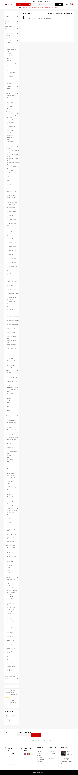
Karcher (7, 21)
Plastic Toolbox (11, 473)
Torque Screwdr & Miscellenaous (11, 542)
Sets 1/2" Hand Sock (12, 197)
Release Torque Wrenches (10, 538)
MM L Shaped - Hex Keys (11, 259)
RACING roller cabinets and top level (11, 477)
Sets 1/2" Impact (11, 351)
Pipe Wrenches (10, 353)
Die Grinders (10, 565)
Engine (8, 67)
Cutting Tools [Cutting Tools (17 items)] (40, 7)
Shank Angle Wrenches (10, 651)
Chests (8, 468)
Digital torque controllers (10, 517)
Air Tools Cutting (11, 547)
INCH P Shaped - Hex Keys (12, 238)
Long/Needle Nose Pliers (11, 390)
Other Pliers (10, 393)
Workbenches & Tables (11, 502)
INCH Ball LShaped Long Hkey (11, 230)
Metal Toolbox (10, 471)
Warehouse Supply (10, 676)
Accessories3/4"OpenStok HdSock (13, 163)
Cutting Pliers (10, 375)
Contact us (51, 751)
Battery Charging (11, 47)
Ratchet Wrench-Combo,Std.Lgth (11, 647)
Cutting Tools (8, 16)
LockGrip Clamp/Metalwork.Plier (12, 386)
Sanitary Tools (10, 367)
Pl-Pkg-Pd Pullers (11, 429)
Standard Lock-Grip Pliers (11, 409)
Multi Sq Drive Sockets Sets (10, 171)
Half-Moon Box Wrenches (10, 604)
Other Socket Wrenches (10, 637)
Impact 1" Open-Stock (11, 333)
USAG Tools (52, 13)
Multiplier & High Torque (11, 529)
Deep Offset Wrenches (10, 597)
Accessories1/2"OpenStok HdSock (13, 155)
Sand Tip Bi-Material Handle (12, 452)
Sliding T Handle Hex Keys (12, 282)
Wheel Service (10, 83)
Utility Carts (10, 494)
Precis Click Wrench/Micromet (11, 533)
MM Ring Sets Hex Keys (11, 273)
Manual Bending (11, 358)
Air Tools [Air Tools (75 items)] (28, 7)
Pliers (7, 370)
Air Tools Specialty (11, 559)
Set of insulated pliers (11, 401)
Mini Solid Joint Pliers (11, 123)
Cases (8, 466)
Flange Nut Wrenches (12, 600)
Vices (8, 91)
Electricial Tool (10, 119)
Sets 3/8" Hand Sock (12, 204)
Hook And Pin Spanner (10, 614)
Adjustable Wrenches (12, 587)
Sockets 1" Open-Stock (11, 208)
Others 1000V (10, 130)
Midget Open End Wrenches (11, 622)
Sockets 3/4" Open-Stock (11, 220)
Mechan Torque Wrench (10, 525)
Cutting (8, 93)
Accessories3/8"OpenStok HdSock (13, 167)
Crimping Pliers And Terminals (12, 116)
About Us (40, 1)
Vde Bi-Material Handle (11, 460)
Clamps (9, 88)
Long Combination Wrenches (11, 618)
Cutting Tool (9, 111)
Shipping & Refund (53, 756)
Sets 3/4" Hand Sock (12, 202)
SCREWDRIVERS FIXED (11, 437)
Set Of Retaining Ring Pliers (12, 405)
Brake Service (10, 58)
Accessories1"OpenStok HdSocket (13, 151)
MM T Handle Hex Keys (11, 277)
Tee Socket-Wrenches (12, 673)
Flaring (8, 356)
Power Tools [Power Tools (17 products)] (8, 720)
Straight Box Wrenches (10, 669)
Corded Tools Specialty (10, 562)
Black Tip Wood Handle (11, 444)
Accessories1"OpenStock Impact (13, 312)
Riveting (9, 108)
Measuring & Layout (10, 26)
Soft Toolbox (10, 483)
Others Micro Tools (11, 132)
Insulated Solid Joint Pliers (12, 382)
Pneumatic (8, 28)
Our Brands (51, 758)
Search (59, 4)
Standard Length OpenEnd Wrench (11, 665)
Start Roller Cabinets (12, 492)
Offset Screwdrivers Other (12, 448)
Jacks (8, 70)
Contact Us (47, 1)
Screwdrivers (10, 575)
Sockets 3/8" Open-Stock (11, 224)
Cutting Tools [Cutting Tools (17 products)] (9, 718)
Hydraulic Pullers (11, 422)
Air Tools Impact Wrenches (11, 553)
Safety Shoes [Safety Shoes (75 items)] (55, 7)
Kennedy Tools (9, 23)
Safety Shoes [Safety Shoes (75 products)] (9, 723)
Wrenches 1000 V (11, 144)
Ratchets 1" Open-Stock (11, 175)
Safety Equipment (9, 33)
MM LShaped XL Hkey (12, 266)
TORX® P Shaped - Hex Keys (11, 302)
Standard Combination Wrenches (10, 661)
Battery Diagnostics (12, 49)
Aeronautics (9, 42)
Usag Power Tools (59, 13)
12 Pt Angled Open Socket (11, 580)
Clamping (8, 86)
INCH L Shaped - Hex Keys (12, 234)
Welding (7, 678)
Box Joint (9, 372)
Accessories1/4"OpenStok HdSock (13, 159)
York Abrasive (8, 681)
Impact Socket (9, 306)
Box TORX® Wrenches (12, 590)
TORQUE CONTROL (10, 508)
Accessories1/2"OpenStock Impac (14, 317)
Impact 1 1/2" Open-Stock (12, 329)
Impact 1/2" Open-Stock (11, 337)
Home (29, 1)
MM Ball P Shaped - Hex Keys (12, 251)
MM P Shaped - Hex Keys (11, 269)
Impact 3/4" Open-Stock (11, 341)
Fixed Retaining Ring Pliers (12, 378)
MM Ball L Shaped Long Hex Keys (11, 247)
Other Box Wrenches (12, 630)
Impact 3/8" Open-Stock (11, 345)
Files (8, 99)
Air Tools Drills (10, 550)
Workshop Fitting (11, 505)
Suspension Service (12, 79)
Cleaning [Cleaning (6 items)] (34, 7)
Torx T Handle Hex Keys (11, 290)
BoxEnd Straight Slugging (11, 593)
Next (73, 747)
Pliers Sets (9, 398)
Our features (51, 753)
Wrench (8, 577)
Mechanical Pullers (12, 425)
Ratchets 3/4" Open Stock (11, 187)
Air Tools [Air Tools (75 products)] (8, 715)
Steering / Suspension (10, 75)
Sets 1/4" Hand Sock (12, 200)
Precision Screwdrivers (10, 138)
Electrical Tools (10, 113)
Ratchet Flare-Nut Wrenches (11, 643)
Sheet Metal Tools (11, 72)
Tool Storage (9, 464)
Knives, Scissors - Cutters (11, 103)
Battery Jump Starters (10, 52)
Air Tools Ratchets (11, 556)
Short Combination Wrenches (11, 655)
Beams (8, 417)
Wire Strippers (10, 141)
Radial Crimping (11, 365)
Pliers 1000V (10, 135)
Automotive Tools (10, 45)
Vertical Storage (11, 499)
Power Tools (8, 31)
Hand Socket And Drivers (10, 147)
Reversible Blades (10, 434)
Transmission (10, 81)
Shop (34, 1)
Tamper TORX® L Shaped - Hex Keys (11, 286)
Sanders (9, 572)
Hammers (9, 570)
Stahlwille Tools (9, 38)
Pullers (8, 415)
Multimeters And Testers (11, 127)
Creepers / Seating (11, 63)
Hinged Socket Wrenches (10, 610)
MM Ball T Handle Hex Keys (12, 255)
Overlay (9, 396)
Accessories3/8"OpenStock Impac (14, 325)
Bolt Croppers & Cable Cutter (11, 96)
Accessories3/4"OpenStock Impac (14, 321)
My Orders (40, 761)
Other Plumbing (11, 360)
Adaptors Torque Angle (11, 513)
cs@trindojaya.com (12, 764)
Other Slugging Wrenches (11, 633)
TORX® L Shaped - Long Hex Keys (11, 298)
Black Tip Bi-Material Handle (12, 440)
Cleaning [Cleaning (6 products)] (13, 715)
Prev (71, 747)
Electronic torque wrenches (11, 521)
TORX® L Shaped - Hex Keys (12, 294)
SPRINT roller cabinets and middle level (12, 488)
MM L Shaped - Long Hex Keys (12, 263)
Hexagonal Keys (10, 228)
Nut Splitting (10, 427)
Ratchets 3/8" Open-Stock (12, 192)
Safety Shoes (8, 35)
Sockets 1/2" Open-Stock (11, 212)
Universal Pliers (11, 413)
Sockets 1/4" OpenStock (10, 216)
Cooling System (11, 60)
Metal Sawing (10, 106)
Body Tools (9, 55)
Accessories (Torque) (12, 510)
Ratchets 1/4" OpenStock (10, 183)
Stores (39, 751)
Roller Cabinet (10, 481)
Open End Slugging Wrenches (11, 626)
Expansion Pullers (11, 420)
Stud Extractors (10, 432)
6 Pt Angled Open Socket (11, 584)
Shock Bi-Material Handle (11, 456)
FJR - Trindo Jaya (43, 772)
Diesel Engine (10, 65)
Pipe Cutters (10, 363)
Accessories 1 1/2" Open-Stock (11, 308)
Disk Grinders (10, 567)
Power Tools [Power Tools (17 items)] (47, 7)
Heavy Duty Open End (12, 607)
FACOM (7, 19)
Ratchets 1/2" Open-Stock (12, 179)
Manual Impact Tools (12, 348)
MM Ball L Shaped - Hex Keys (11, 243)
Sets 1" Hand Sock (11, 195)
